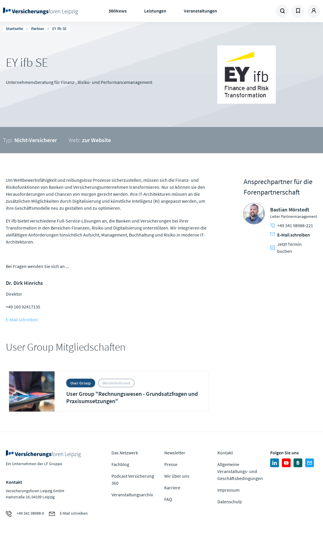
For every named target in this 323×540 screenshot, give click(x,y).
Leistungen (155, 11)
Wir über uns (176, 476)
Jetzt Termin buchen (286, 247)
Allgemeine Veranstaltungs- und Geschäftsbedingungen (240, 471)
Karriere (172, 487)
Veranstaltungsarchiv (132, 494)
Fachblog (120, 464)
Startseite (14, 28)
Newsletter (174, 453)
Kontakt (225, 453)
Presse (170, 464)
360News (118, 11)
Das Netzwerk (124, 453)
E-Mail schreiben (22, 319)
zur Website (96, 140)
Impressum (228, 490)
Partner (37, 28)
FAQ (168, 499)
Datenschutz (229, 501)
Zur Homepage (40, 11)
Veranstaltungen (200, 11)
